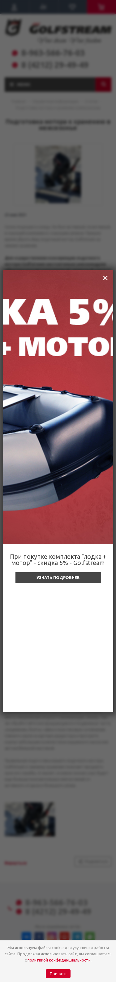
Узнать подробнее (58, 577)
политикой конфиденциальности (59, 960)
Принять (58, 973)
